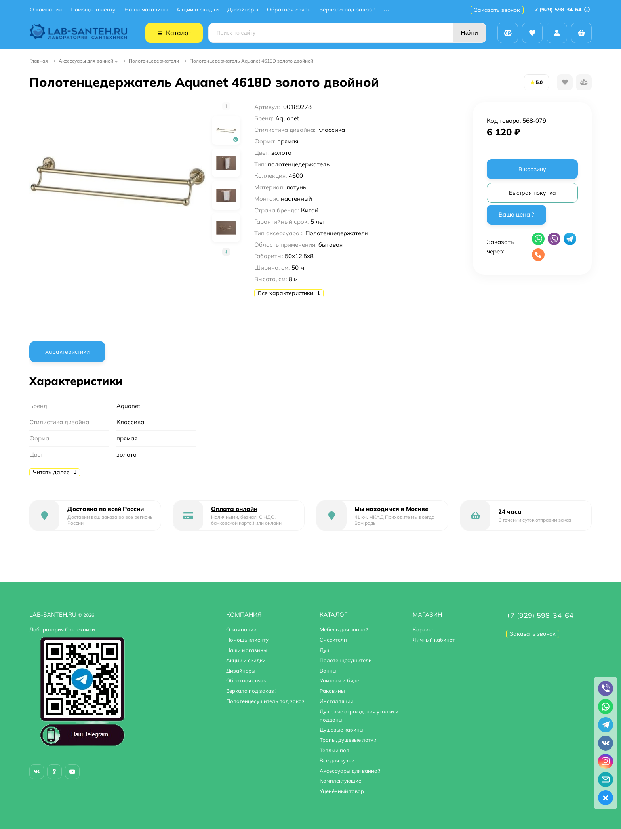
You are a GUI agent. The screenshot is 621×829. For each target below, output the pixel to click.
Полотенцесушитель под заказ (265, 701)
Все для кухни (337, 760)
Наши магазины (146, 9)
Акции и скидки (197, 9)
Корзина (424, 629)
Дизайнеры (242, 9)
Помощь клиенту (93, 9)
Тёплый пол (334, 750)
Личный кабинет (434, 640)
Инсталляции (337, 701)
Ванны (328, 670)
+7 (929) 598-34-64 (560, 9)
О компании (46, 9)
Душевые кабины (342, 729)
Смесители (333, 640)
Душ (325, 650)
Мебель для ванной (344, 629)
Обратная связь (288, 9)
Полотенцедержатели (154, 61)
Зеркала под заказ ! (347, 9)
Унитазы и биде (339, 680)
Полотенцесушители (346, 660)
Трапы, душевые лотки (348, 740)
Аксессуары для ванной (86, 61)
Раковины (332, 691)
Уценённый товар (342, 791)
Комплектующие (340, 781)
